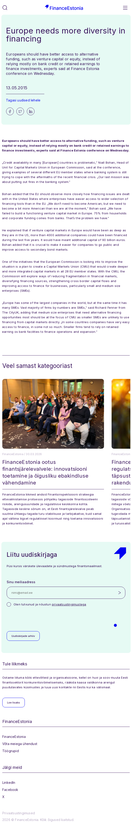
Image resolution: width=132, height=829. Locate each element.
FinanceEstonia (14, 737)
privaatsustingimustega (69, 604)
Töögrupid (10, 751)
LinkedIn (8, 782)
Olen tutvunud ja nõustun (50, 604)
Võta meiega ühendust (19, 744)
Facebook (10, 790)
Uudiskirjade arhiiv (23, 636)
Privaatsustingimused (18, 813)
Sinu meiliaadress (21, 582)
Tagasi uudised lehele (23, 100)
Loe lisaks (13, 702)
